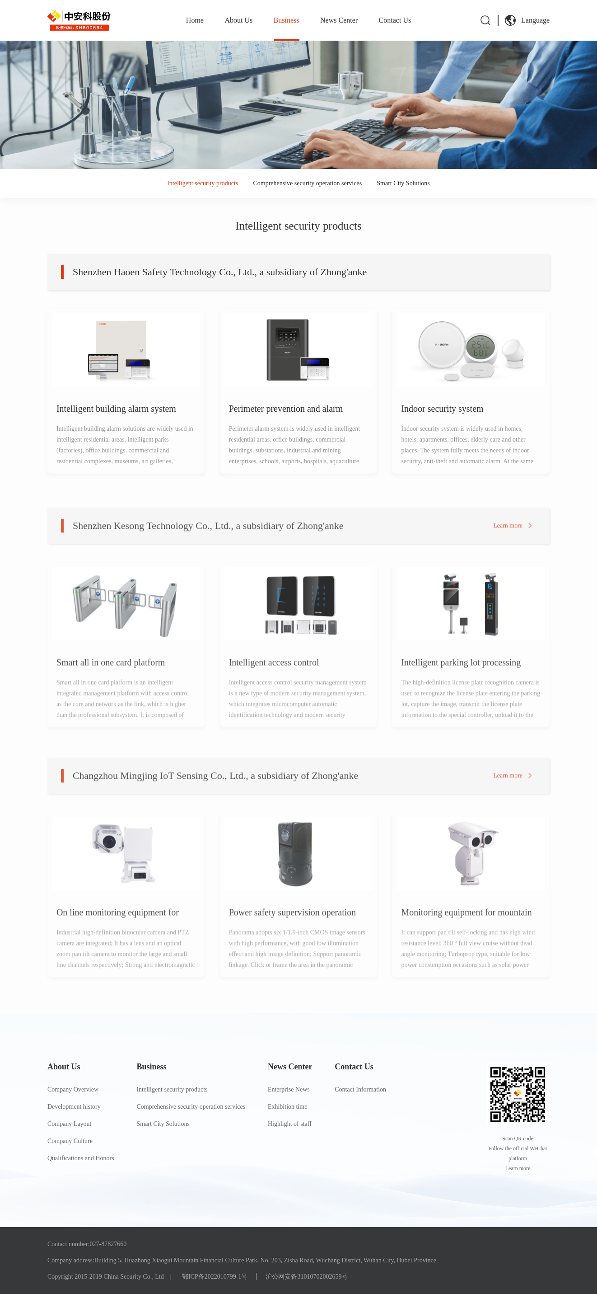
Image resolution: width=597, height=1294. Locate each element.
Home (195, 20)
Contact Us (395, 20)
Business (286, 20)
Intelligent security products (202, 183)
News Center (339, 20)
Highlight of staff (290, 1123)
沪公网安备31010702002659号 (307, 1276)
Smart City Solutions (403, 183)
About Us (238, 20)
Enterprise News (289, 1089)
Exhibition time (288, 1106)
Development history (74, 1106)
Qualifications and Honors (80, 1158)
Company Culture (70, 1141)
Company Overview (72, 1089)
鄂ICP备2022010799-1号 (214, 1276)
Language (535, 20)
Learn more (507, 537)
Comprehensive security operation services (307, 183)
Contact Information (360, 1089)
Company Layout (69, 1123)
